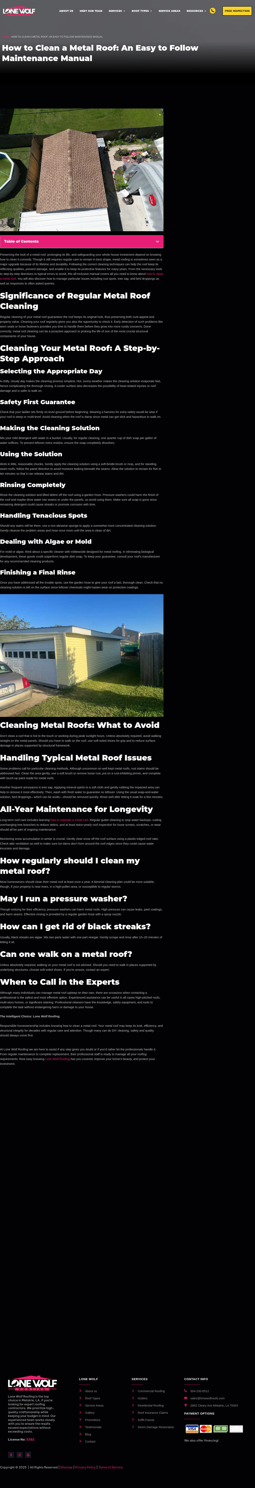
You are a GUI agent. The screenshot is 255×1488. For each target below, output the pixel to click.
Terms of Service (110, 1468)
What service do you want (206, 209)
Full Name (199, 136)
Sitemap (66, 1468)
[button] (157, 242)
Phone (195, 153)
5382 (30, 1440)
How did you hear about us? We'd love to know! (212, 229)
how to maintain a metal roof (69, 820)
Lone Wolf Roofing (57, 1059)
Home (5, 37)
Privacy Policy (221, 295)
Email (195, 171)
